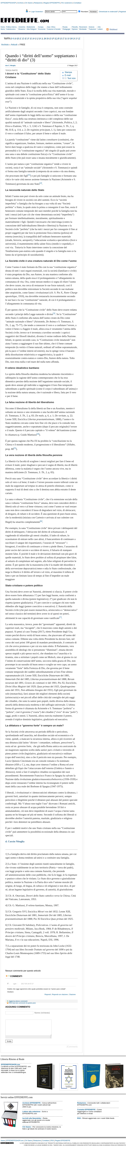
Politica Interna (11, 27)
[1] (29, 175)
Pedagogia (66, 29)
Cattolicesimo (11, 29)
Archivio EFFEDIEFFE (31, 1106)
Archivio (20, 3)
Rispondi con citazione (60, 994)
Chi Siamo (29, 3)
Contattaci (77, 3)
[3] (54, 313)
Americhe (21, 27)
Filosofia (75, 27)
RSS (79, 1121)
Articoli (14, 44)
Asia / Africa (51, 27)
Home (3, 27)
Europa (40, 27)
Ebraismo (21, 29)
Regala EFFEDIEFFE (52, 3)
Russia (65, 27)
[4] (38, 434)
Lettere (100, 29)
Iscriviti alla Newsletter (31, 1121)
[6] (41, 521)
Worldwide (83, 29)
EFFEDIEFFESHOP (8, 3)
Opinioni (75, 29)
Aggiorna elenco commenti (18, 1001)
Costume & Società (53, 29)
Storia (3, 29)
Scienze (91, 27)
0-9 (12, 38)
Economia (41, 29)
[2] (41, 183)
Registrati (122, 12)
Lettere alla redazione (31, 1115)
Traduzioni (92, 29)
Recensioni (83, 27)
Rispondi (48, 994)
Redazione (38, 3)
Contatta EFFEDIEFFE (86, 1113)
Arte (99, 27)
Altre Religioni (31, 29)
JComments (72, 1050)
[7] (60, 617)
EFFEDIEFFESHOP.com (10, 1068)
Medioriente (31, 27)
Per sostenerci (66, 3)
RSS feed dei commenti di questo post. (22, 1003)
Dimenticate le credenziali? (108, 12)
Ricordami (84, 12)
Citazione (72, 994)
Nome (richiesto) (42, 1013)
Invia (9, 1044)
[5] (15, 448)
